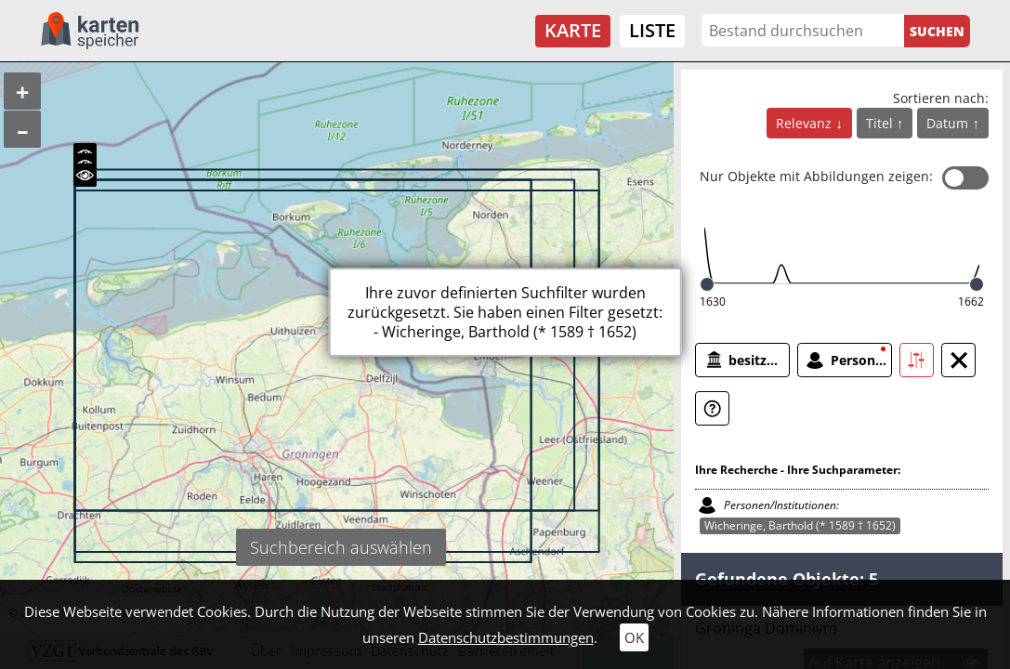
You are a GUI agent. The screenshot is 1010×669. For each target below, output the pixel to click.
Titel (881, 123)
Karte (572, 30)
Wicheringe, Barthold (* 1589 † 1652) (800, 525)
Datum (949, 123)
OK (634, 637)
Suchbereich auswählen (341, 547)
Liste (652, 30)
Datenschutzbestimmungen (506, 637)
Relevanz (805, 123)
